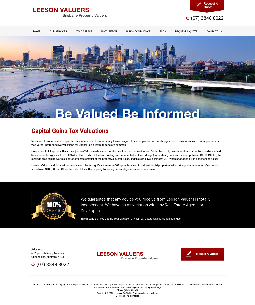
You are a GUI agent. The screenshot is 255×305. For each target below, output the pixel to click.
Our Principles (96, 284)
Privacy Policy (127, 287)
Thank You (116, 284)
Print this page (142, 287)
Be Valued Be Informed (133, 284)
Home (36, 31)
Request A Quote (186, 31)
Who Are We (84, 31)
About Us (169, 284)
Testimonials (194, 284)
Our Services (58, 31)
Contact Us (214, 31)
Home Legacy (58, 284)
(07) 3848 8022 (207, 18)
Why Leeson (109, 31)
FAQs (163, 31)
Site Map (71, 284)
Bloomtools (133, 295)
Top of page (155, 287)
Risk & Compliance (138, 31)
